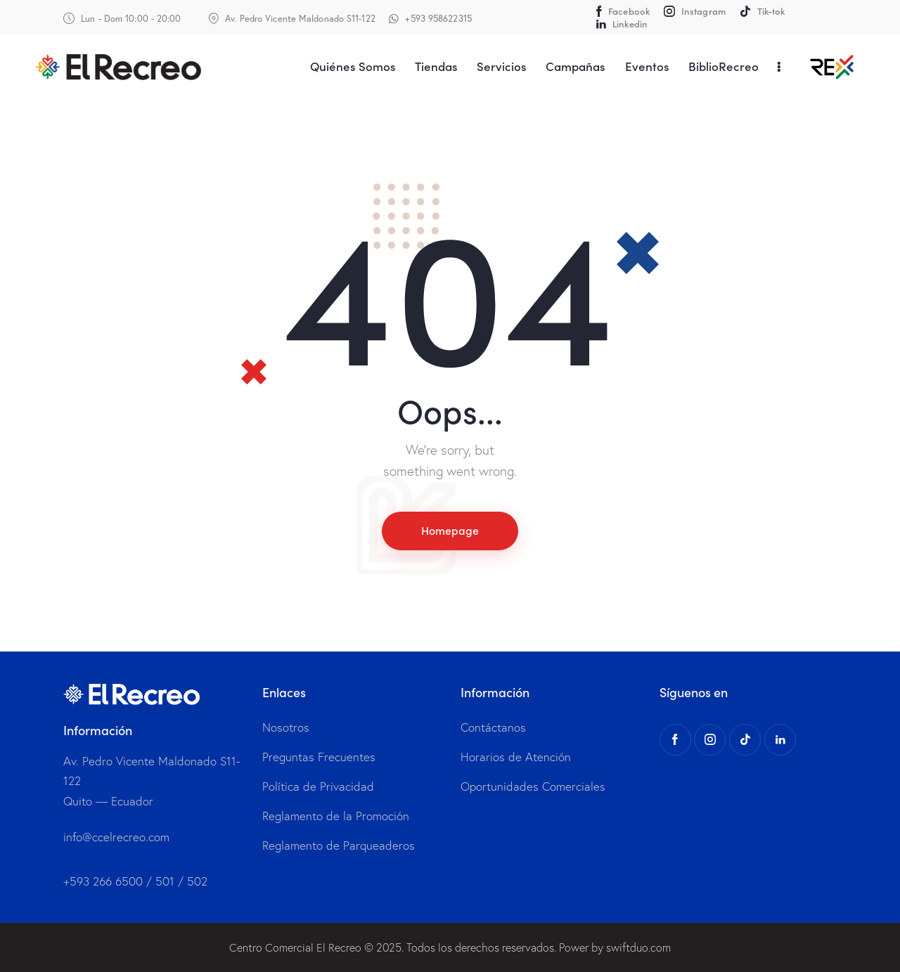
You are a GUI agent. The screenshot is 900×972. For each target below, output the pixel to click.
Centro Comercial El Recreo (295, 947)
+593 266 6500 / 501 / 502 (135, 881)
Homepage (450, 530)
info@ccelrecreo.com (116, 836)
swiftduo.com (638, 947)
